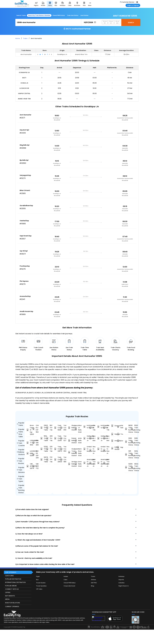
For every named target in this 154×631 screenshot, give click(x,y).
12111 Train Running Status (127, 454)
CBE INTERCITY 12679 (28, 466)
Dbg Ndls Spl (24, 145)
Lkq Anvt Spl (24, 130)
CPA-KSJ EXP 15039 (34, 428)
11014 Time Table (42, 438)
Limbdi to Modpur (85, 449)
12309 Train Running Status (127, 467)
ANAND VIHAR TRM (24, 99)
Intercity (113, 440)
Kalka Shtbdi (113, 448)
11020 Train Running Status (133, 428)
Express (113, 434)
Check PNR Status (59, 15)
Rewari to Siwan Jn (91, 450)
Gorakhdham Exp (26, 205)
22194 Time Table (48, 449)
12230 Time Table (42, 449)
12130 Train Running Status (127, 441)
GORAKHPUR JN (24, 72)
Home (17, 38)
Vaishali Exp (24, 221)
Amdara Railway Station (70, 464)
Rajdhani (119, 447)
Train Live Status (72, 15)
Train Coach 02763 (62, 438)
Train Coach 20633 (56, 459)
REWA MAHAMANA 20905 (34, 442)
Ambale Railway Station (77, 440)
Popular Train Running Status (20, 489)
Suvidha (119, 440)
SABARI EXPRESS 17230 (34, 466)
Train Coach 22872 (56, 449)
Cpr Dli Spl (24, 251)
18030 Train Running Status (127, 428)
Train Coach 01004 (62, 427)
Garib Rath (119, 426)
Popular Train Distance (21, 469)
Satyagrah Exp (25, 175)
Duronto (113, 425)
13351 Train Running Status (133, 441)
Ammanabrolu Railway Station (77, 464)
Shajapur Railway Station (70, 427)
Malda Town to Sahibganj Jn (91, 462)
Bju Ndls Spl (24, 160)
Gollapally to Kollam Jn (85, 438)
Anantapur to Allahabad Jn (85, 462)
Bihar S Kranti (25, 190)
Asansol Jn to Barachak (91, 438)
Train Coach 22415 (56, 438)
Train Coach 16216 (56, 427)
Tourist (119, 434)
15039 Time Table (48, 427)
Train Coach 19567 (62, 459)
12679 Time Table (42, 459)
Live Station (84, 15)
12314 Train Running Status (133, 454)
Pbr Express (24, 281)
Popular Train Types (20, 478)
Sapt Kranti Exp (25, 236)
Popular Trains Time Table (20, 433)
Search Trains (21, 15)
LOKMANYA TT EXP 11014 (28, 442)
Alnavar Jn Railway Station (77, 428)
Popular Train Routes (20, 460)
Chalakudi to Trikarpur (91, 427)
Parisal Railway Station (70, 440)
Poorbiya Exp (25, 266)
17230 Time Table (48, 459)
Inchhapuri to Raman (85, 426)
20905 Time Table (48, 438)
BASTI (24, 78)
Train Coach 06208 (62, 449)
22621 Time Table (42, 427)
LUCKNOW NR (24, 88)
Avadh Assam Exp (26, 311)
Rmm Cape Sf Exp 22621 (28, 429)
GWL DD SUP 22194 (34, 454)
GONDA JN (24, 83)
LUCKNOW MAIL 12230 (28, 453)
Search (131, 22)
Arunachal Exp (25, 296)
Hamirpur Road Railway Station (77, 452)
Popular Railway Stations (21, 452)
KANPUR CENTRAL (24, 93)
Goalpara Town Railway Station (70, 452)
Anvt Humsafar (25, 115)
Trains (25, 38)
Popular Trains (20, 424)
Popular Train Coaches (21, 443)
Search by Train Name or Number (39, 15)
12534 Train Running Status (133, 467)
